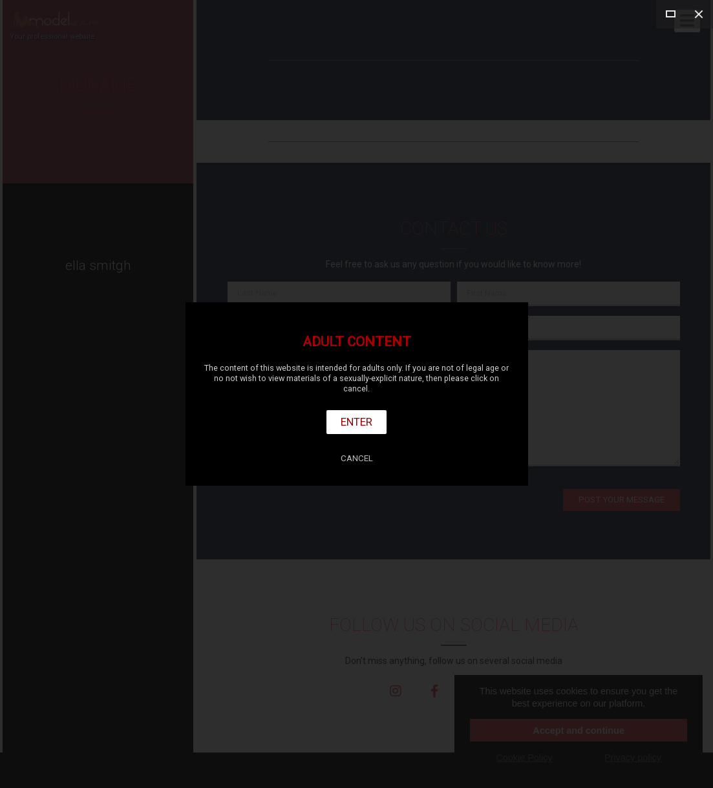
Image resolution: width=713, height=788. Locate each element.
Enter (356, 421)
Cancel (357, 458)
